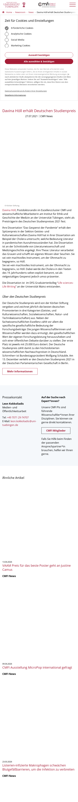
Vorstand (6, 701)
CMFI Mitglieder (56, 357)
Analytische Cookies (18, 34)
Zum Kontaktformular (18, 665)
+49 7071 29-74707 (18, 343)
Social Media (14, 40)
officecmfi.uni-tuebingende (23, 657)
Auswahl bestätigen (39, 55)
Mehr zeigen (39, 612)
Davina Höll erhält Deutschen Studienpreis (56, 12)
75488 (20, 654)
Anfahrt (11, 675)
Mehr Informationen (20, 297)
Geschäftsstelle (9, 692)
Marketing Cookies (17, 46)
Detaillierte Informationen (15, 95)
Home (9, 12)
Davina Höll (9, 136)
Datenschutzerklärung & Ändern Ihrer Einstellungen (26, 91)
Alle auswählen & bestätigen (39, 61)
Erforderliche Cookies (19, 28)
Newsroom (20, 12)
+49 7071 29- (11, 654)
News (31, 12)
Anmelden (12, 765)
